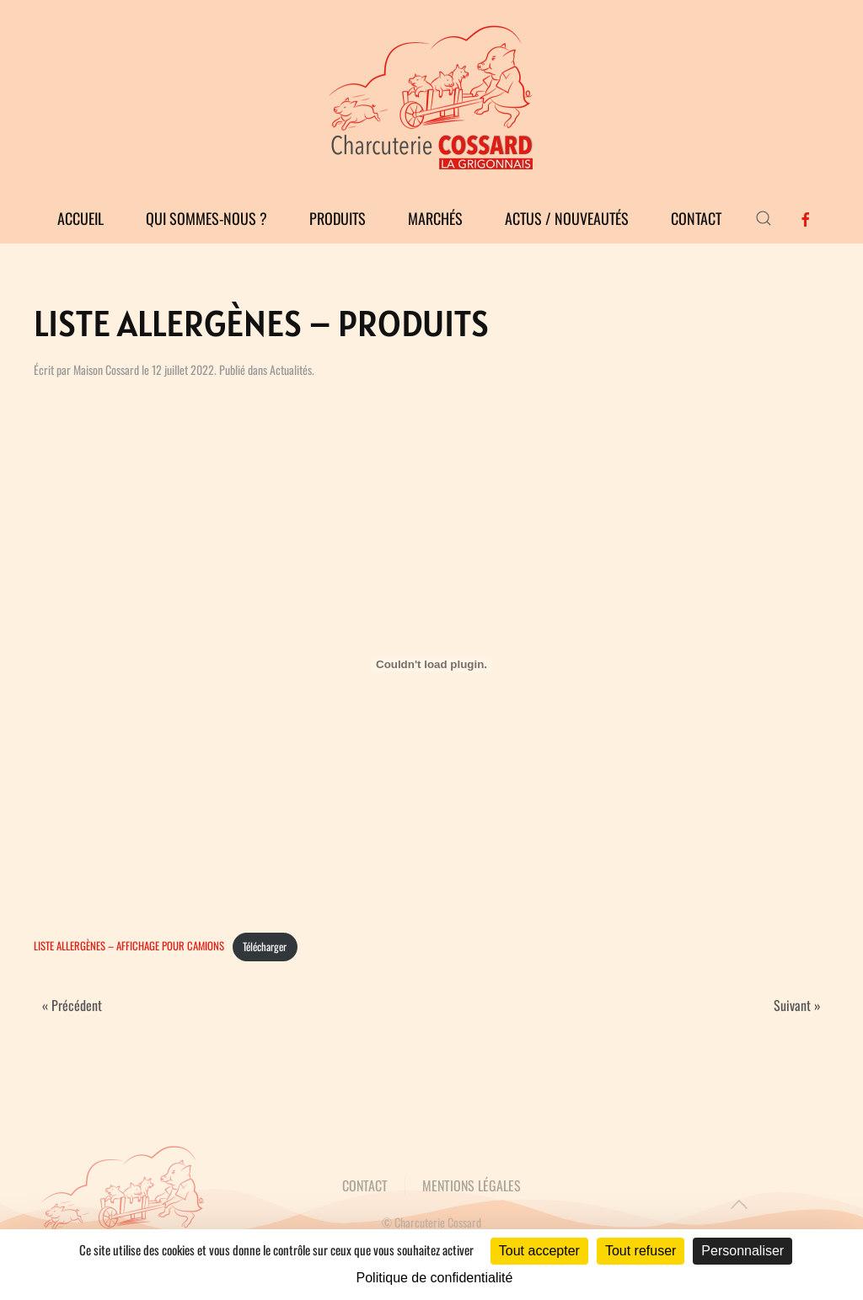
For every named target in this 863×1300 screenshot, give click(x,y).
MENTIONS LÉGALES (471, 1185)
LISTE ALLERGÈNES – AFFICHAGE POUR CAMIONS (129, 947)
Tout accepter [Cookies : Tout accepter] (539, 1251)
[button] (763, 218)
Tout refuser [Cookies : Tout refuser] (640, 1251)
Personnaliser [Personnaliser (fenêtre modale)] (742, 1251)
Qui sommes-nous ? (206, 218)
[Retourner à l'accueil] (431, 96)
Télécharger (265, 947)
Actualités (291, 369)
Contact (696, 218)
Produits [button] (337, 218)
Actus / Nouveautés (567, 218)
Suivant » (797, 1005)
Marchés (435, 218)
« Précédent (72, 1005)
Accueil (80, 218)
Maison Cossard (106, 369)
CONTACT (365, 1185)
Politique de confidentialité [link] (434, 1278)
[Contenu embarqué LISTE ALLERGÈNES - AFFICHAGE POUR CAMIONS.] (431, 664)
